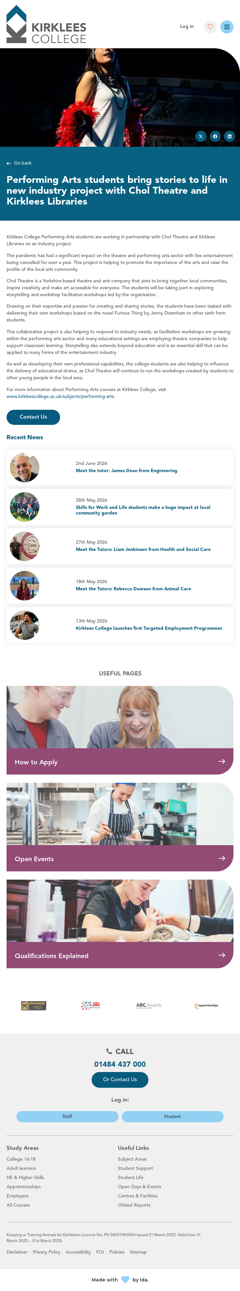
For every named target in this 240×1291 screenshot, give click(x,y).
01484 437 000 (120, 1064)
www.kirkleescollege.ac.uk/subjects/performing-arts (60, 396)
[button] (210, 26)
